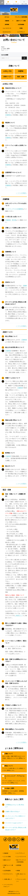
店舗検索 (8, 115)
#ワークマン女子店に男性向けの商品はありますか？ (15, 828)
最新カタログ (7, 860)
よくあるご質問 (5, 48)
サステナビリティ (8, 874)
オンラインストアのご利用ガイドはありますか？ (15, 817)
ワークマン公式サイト (14, 10)
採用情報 (18, 865)
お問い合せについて (21, 875)
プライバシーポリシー (21, 880)
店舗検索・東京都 (10, 220)
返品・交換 (20, 76)
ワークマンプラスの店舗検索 (14, 209)
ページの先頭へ (21, 193)
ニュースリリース (21, 856)
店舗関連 (20, 71)
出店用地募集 (7, 870)
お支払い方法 (7, 71)
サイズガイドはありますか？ (14, 823)
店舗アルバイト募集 (8, 866)
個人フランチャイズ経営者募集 (21, 861)
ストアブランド (20, 853)
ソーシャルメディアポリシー (8, 885)
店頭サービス (7, 76)
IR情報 (18, 870)
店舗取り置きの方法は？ (12, 811)
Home (2, 47)
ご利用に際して (7, 879)
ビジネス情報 (7, 856)
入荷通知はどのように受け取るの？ (14, 806)
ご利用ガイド (19, 615)
